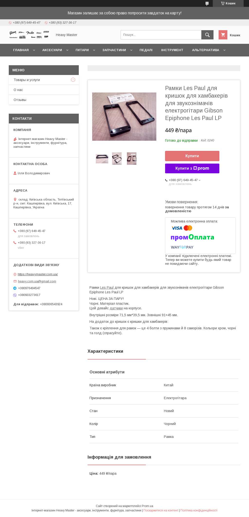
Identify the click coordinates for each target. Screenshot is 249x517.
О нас (18, 90)
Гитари (82, 50)
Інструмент (172, 50)
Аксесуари (52, 50)
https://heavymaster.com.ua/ (38, 274)
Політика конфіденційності (198, 510)
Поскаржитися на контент (160, 510)
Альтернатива (205, 50)
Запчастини (114, 50)
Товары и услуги (27, 80)
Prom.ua (147, 506)
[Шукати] (207, 34)
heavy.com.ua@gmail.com (37, 281)
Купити (192, 156)
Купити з (192, 168)
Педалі (146, 50)
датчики (116, 308)
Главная (21, 50)
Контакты (22, 63)
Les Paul (107, 287)
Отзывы (20, 100)
